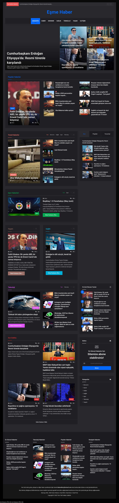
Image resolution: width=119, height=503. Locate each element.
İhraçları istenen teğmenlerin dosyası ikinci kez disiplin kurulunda (100, 85)
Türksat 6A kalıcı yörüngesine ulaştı (23, 314)
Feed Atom (69, 493)
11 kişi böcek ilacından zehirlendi (56, 406)
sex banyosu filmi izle (6, 502)
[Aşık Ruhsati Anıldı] (48, 152)
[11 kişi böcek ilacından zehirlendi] (59, 392)
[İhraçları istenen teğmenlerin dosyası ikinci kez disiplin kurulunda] (84, 85)
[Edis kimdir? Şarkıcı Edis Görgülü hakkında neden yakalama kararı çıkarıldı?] (73, 37)
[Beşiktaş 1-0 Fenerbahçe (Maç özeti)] (48, 162)
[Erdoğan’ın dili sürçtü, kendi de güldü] (48, 179)
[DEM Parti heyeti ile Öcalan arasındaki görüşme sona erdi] (84, 103)
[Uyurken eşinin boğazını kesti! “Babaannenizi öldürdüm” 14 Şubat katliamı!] (87, 174)
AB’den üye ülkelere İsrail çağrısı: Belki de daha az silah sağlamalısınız (64, 324)
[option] (59, 48)
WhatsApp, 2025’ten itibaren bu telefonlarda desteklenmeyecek (63, 315)
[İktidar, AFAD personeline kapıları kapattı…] (49, 94)
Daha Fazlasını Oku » (51, 215)
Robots (57, 493)
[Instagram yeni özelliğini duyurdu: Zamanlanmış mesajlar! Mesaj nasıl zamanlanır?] (48, 304)
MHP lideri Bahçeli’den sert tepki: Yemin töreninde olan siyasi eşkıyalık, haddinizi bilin (58, 367)
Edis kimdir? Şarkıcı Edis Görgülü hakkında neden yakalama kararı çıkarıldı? (72, 43)
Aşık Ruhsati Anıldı (60, 150)
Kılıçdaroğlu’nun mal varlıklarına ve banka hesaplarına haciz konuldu (64, 85)
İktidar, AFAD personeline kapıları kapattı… (78, 467)
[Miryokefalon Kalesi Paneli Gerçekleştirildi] (48, 171)
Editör (12, 122)
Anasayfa (35, 21)
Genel (85, 387)
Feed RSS (62, 493)
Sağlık (59, 21)
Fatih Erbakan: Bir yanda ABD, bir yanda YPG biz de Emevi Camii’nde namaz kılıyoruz (22, 257)
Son (84, 134)
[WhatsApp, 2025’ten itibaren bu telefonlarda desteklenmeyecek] (48, 315)
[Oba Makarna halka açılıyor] (49, 112)
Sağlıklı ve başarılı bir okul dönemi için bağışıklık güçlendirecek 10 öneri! (100, 112)
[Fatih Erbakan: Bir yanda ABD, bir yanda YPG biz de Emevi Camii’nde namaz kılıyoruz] (24, 103)
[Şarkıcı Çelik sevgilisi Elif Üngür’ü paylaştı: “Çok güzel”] (84, 94)
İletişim (82, 21)
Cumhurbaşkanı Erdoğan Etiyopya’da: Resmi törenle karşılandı (26, 58)
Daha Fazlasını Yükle (41, 422)
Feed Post (75, 493)
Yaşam (75, 21)
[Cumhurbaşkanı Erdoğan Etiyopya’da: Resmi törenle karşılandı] (32, 48)
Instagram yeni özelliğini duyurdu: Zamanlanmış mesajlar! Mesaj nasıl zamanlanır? (51, 466)
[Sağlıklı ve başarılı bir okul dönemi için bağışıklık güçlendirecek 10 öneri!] (84, 112)
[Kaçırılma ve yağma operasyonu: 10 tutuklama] (73, 59)
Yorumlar (107, 134)
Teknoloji (67, 21)
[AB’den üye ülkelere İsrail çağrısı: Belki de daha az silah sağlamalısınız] (48, 324)
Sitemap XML (44, 493)
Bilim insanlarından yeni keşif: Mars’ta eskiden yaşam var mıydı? (65, 103)
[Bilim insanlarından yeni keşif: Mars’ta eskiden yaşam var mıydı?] (49, 103)
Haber (43, 21)
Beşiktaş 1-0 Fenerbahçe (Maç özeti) (58, 201)
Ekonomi (51, 21)
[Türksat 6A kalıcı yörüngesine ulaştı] (24, 301)
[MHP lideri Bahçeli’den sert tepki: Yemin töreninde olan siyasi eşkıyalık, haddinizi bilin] (87, 157)
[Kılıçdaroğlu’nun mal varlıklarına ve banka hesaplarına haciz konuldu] (49, 85)
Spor (61, 134)
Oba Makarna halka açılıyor (64, 110)
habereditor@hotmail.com (64, 487)
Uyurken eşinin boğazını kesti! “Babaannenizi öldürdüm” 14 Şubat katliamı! (102, 174)
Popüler (95, 134)
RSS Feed (51, 493)
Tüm (47, 134)
